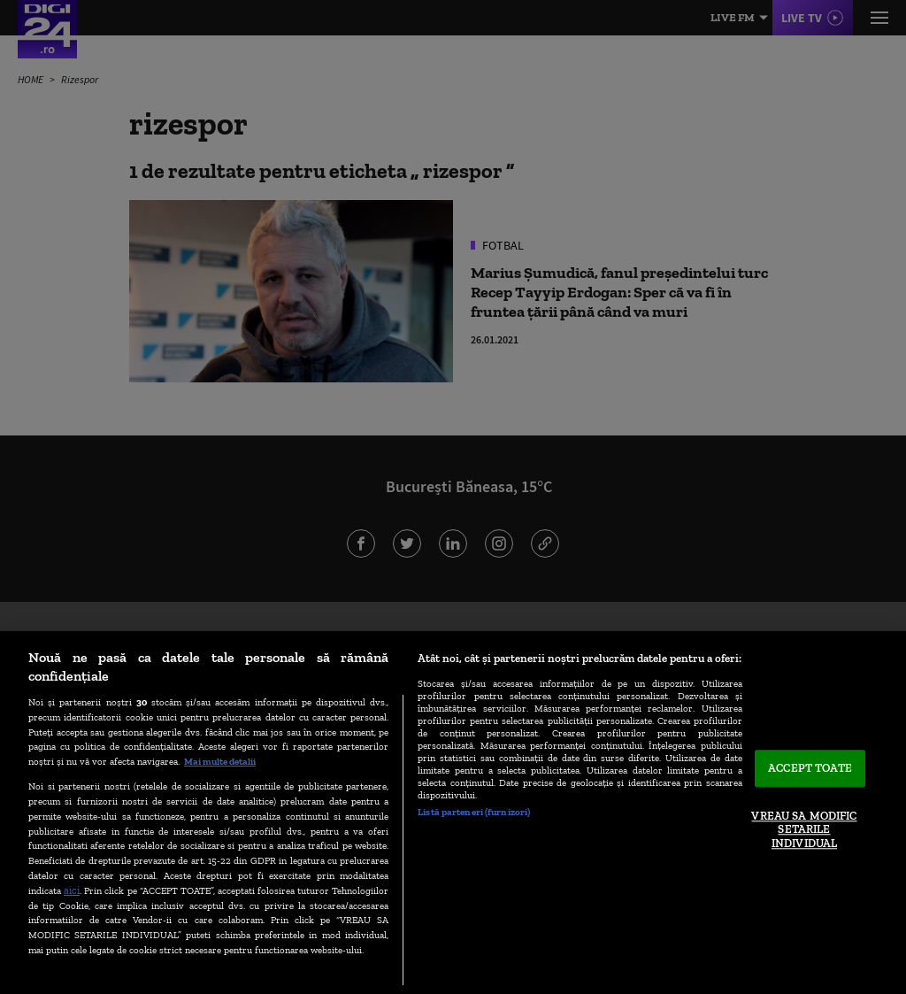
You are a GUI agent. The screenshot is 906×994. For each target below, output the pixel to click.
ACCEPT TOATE (810, 768)
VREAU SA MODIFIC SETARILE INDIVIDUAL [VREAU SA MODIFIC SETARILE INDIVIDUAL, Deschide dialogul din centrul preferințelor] (803, 829)
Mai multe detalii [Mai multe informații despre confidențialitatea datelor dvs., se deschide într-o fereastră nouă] (220, 761)
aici (72, 890)
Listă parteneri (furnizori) (474, 811)
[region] (453, 812)
